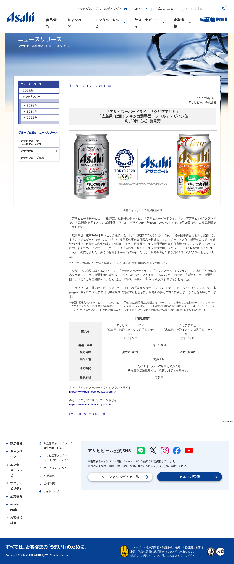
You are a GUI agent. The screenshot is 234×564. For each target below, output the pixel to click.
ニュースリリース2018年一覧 (88, 413)
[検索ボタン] (224, 8)
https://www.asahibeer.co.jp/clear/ (90, 404)
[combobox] (201, 8)
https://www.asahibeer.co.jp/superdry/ (92, 391)
